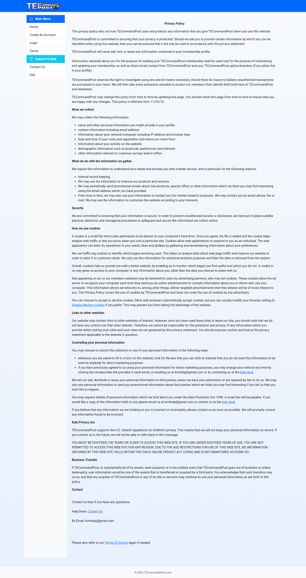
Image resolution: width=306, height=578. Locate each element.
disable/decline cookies (88, 305)
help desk (246, 372)
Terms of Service (116, 543)
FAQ (32, 75)
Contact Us (37, 67)
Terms (34, 51)
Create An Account (43, 35)
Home (34, 27)
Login (33, 43)
